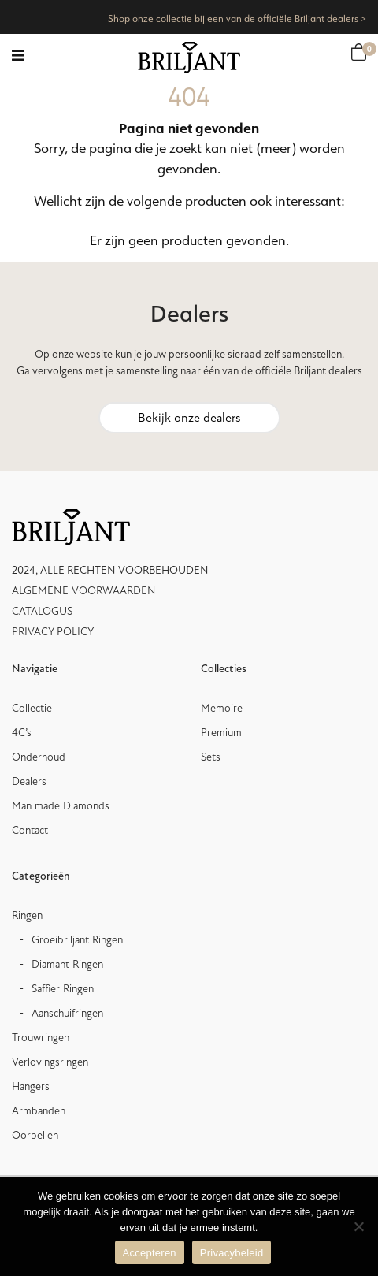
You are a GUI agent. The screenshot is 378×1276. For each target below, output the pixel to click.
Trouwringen (40, 1037)
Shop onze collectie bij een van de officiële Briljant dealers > (237, 18)
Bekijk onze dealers (189, 418)
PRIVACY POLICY (53, 631)
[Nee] (358, 1226)
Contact (30, 830)
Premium (221, 732)
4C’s (22, 732)
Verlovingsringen (50, 1062)
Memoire (222, 708)
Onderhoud (38, 757)
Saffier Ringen (63, 988)
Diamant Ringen (67, 964)
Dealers (29, 781)
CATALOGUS (42, 611)
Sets (210, 757)
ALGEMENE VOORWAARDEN (84, 590)
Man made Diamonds (60, 806)
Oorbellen (35, 1135)
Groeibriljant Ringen (77, 940)
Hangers (31, 1086)
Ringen (27, 915)
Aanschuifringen (67, 1013)
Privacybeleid (232, 1253)
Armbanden (38, 1111)
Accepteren (149, 1253)
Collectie (32, 708)
